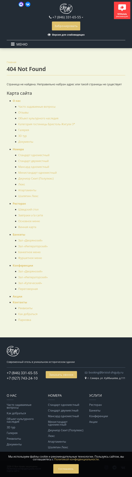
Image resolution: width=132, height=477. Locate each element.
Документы (25, 142)
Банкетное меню (29, 252)
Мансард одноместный (33, 167)
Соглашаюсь (66, 469)
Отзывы (23, 112)
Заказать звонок (61, 375)
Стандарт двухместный (33, 161)
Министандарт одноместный (37, 173)
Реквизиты (25, 308)
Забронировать (66, 26)
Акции (17, 296)
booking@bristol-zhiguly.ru (106, 372)
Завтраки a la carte (30, 215)
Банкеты (19, 234)
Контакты (20, 302)
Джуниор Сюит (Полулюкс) (36, 178)
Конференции (23, 265)
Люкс (21, 184)
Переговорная (28, 289)
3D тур (22, 136)
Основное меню (29, 221)
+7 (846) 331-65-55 (66, 17)
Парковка (24, 320)
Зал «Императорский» (33, 246)
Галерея (23, 130)
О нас (17, 101)
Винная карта (27, 227)
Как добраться (27, 314)
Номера (18, 149)
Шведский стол (28, 209)
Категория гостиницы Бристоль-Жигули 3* (46, 124)
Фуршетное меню (30, 258)
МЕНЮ (22, 44)
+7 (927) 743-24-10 (22, 378)
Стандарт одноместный (34, 155)
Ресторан (19, 203)
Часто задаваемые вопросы (37, 107)
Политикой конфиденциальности (76, 459)
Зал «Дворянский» (30, 240)
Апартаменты (27, 190)
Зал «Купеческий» (30, 283)
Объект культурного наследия (38, 118)
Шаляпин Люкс (28, 196)
